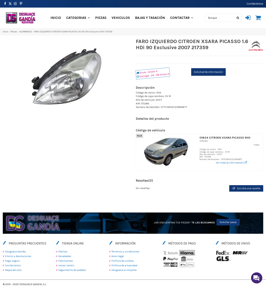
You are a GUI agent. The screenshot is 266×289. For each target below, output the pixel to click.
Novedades (64, 256)
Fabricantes (65, 260)
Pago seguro (12, 260)
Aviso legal (117, 256)
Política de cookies (122, 260)
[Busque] (238, 18)
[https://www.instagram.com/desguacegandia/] (15, 4)
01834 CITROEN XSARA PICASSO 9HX (225, 137)
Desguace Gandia (15, 251)
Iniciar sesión (66, 265)
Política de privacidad (124, 265)
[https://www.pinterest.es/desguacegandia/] (10, 4)
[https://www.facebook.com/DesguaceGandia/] (5, 4)
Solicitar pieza (228, 222)
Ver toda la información (231, 162)
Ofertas (62, 251)
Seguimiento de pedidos (72, 270)
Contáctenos (255, 3)
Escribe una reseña (246, 188)
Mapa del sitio (13, 270)
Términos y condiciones (125, 251)
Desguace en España (124, 270)
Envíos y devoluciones (18, 256)
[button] (78, 17)
